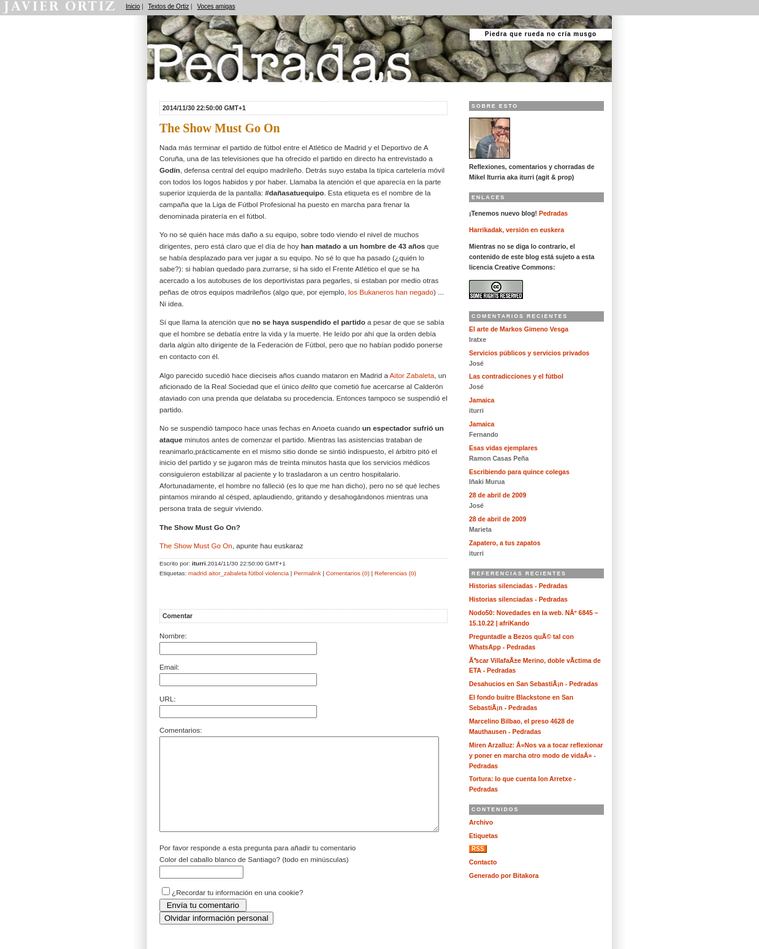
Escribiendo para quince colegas (519, 472)
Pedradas (171, 87)
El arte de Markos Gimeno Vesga (518, 329)
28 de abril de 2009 (497, 495)
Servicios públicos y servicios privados (529, 353)
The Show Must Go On (195, 546)
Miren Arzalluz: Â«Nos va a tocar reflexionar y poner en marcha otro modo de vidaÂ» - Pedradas (536, 755)
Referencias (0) (395, 573)
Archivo (481, 822)
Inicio (133, 6)
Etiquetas (483, 836)
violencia (277, 573)
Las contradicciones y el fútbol (516, 376)
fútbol (255, 573)
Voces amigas (216, 6)
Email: (169, 667)
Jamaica (481, 400)
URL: (167, 699)
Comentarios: (180, 730)
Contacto (483, 862)
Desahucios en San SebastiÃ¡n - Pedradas (533, 684)
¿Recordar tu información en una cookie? (237, 911)
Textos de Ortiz (168, 6)
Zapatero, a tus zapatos (505, 543)
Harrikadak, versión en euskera (516, 230)
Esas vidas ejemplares (503, 448)
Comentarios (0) (347, 573)
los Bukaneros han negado (390, 292)
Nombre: (173, 636)
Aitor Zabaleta (412, 375)
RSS (477, 848)
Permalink (307, 573)
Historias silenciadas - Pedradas (518, 586)
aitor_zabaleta (227, 573)
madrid (197, 573)
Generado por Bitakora (504, 875)
